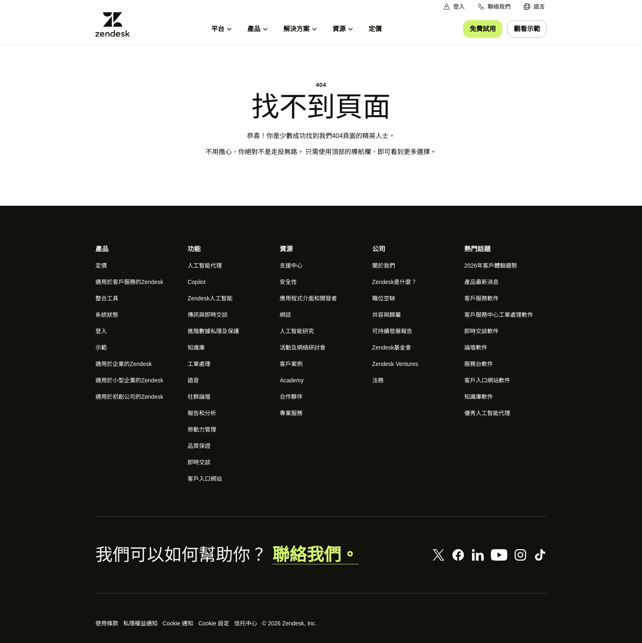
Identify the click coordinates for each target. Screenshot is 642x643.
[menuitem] (534, 6)
